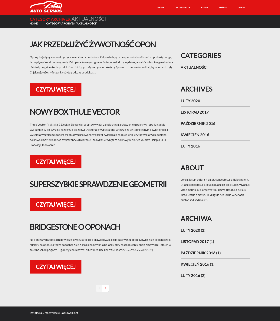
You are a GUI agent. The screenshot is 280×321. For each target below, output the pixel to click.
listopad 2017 (195, 112)
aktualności (194, 67)
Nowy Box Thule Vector (74, 111)
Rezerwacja (183, 7)
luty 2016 (190, 146)
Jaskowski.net (69, 312)
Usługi (223, 7)
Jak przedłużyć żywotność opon (93, 44)
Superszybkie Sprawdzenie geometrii (98, 184)
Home (160, 7)
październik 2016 (198, 123)
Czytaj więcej (55, 89)
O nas (204, 7)
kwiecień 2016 (195, 134)
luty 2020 (190, 101)
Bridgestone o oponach (75, 227)
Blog (242, 7)
